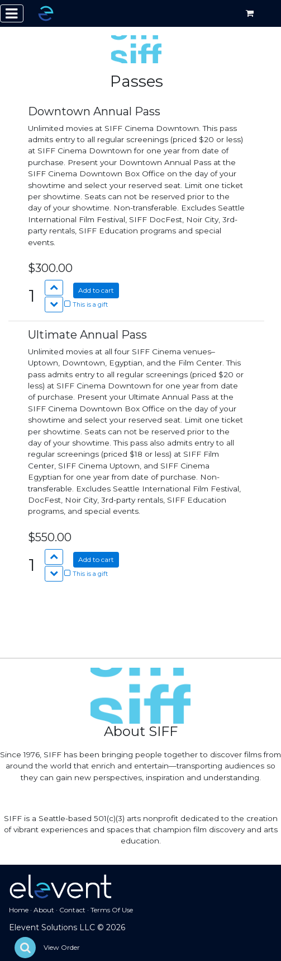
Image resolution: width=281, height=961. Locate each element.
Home (18, 910)
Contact (72, 910)
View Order (62, 947)
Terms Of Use (112, 910)
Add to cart (96, 290)
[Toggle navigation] (11, 13)
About (44, 910)
